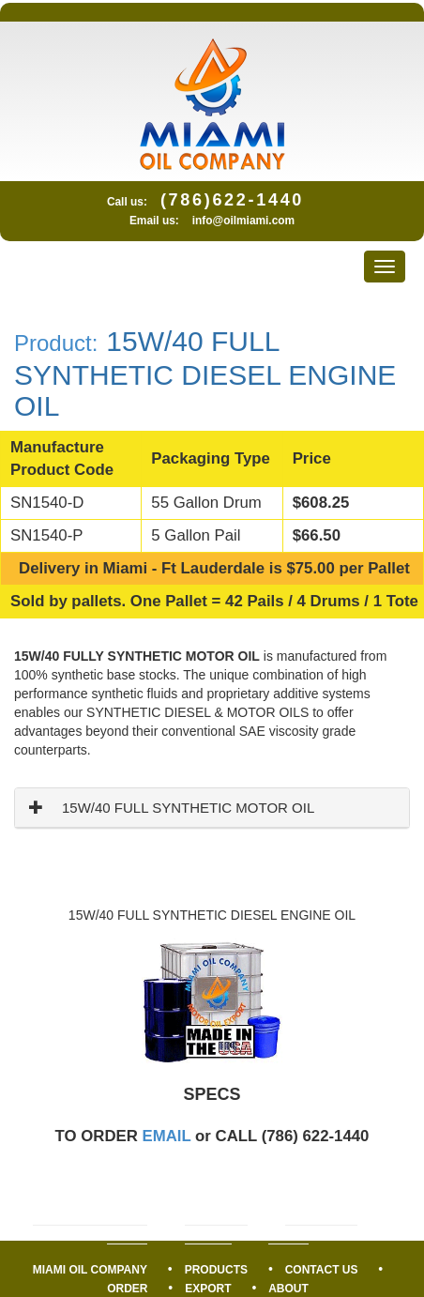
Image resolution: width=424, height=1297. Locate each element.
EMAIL (167, 1136)
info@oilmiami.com (243, 220)
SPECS (211, 1094)
